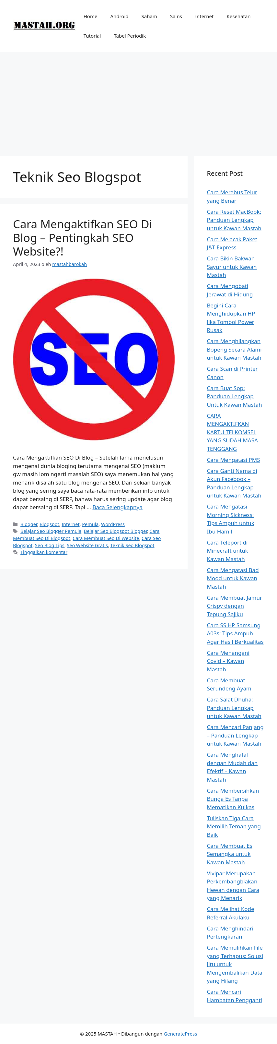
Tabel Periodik (130, 35)
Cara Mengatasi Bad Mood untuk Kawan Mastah (233, 578)
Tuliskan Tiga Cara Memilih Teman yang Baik (234, 826)
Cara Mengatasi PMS (233, 459)
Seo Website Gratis (87, 545)
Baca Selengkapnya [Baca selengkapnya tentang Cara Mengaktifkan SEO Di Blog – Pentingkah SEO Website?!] (117, 507)
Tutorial (92, 35)
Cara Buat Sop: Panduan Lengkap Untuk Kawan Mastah (234, 396)
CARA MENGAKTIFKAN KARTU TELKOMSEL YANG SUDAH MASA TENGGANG (232, 432)
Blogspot (49, 524)
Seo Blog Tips (49, 545)
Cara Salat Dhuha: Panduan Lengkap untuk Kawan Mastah (234, 708)
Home (91, 16)
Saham (149, 16)
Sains (176, 16)
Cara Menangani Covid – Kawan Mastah (228, 661)
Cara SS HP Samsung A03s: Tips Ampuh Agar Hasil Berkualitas (235, 633)
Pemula (90, 524)
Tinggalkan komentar (43, 552)
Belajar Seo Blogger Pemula (50, 531)
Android (119, 16)
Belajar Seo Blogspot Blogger (115, 531)
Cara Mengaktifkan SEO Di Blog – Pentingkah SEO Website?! (82, 237)
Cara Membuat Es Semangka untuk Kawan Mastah (229, 854)
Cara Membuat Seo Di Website (106, 538)
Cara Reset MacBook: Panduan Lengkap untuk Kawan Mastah (234, 220)
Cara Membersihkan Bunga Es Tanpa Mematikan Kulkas (233, 799)
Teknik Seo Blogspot (132, 545)
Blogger (28, 524)
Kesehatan (238, 16)
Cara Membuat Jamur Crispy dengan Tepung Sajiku (234, 606)
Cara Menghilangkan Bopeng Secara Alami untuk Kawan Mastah (234, 349)
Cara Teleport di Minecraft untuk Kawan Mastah (227, 551)
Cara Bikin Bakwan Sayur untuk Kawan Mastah (232, 267)
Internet (204, 16)
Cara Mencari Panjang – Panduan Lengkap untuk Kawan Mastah (235, 735)
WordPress (113, 524)
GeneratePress (180, 1033)
